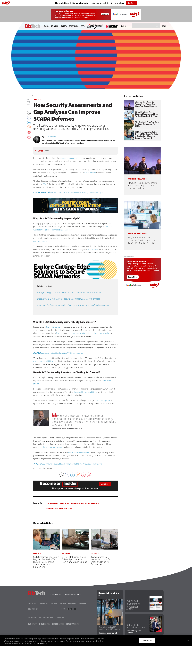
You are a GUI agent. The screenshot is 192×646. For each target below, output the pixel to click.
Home (29, 95)
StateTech (58, 624)
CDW (44, 184)
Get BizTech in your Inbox (133, 602)
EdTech (32, 624)
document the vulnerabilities (85, 392)
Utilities (68, 509)
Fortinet (59, 333)
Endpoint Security (54, 509)
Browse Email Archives (132, 608)
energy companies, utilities (71, 158)
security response (103, 400)
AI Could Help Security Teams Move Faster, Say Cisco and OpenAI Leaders (146, 104)
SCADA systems (90, 172)
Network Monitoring (80, 503)
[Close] (188, 640)
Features (63, 26)
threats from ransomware (53, 447)
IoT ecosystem (92, 249)
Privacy (54, 603)
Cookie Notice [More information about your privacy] (41, 643)
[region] (96, 640)
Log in (164, 26)
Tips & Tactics (73, 26)
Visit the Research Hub (108, 633)
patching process (40, 241)
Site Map (82, 603)
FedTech (44, 624)
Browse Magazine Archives (133, 632)
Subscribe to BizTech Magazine (135, 626)
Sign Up (130, 3)
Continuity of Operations (57, 503)
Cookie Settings (147, 640)
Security (34, 95)
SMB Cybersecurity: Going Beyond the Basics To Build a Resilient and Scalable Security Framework (146, 135)
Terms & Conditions (68, 603)
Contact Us (43, 603)
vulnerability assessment (54, 327)
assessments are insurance (78, 452)
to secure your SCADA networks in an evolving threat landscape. (68, 192)
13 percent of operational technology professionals (88, 333)
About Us (32, 603)
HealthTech (72, 624)
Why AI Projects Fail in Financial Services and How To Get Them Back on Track (146, 114)
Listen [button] (40, 151)
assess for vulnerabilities (43, 361)
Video (82, 26)
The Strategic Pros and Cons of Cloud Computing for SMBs (147, 124)
